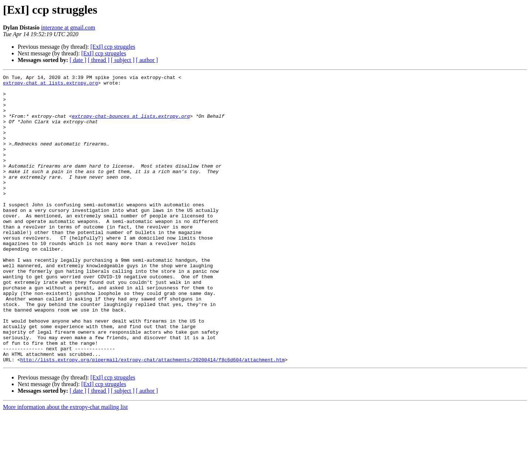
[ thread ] (98, 60)
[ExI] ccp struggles (112, 47)
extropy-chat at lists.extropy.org (50, 85)
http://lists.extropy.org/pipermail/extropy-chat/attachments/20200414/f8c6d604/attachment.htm (152, 417)
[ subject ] (123, 60)
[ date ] (78, 60)
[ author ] (147, 60)
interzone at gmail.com (68, 27)
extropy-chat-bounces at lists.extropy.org (131, 124)
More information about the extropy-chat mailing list (65, 464)
